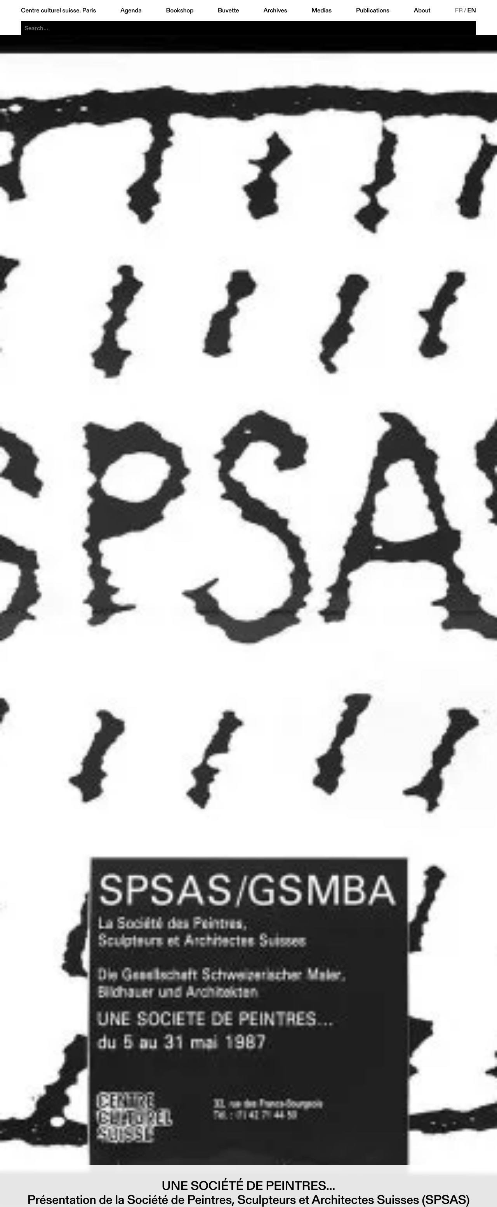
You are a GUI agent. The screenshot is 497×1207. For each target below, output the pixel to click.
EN (471, 10)
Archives (275, 10)
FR (459, 10)
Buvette (228, 10)
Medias (321, 10)
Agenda (131, 10)
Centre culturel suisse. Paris (58, 10)
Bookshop (179, 10)
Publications (372, 10)
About (422, 10)
